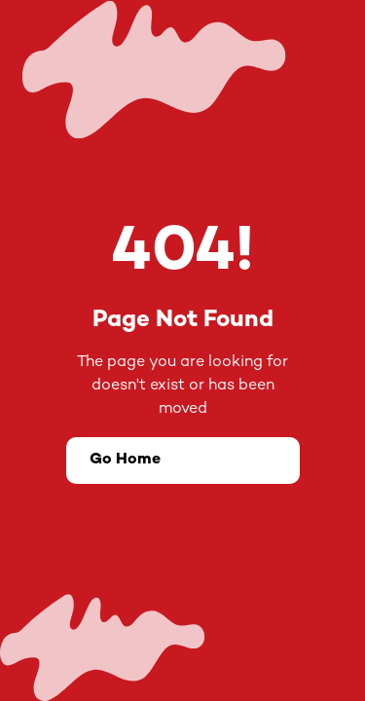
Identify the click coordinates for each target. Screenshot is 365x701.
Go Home (125, 460)
